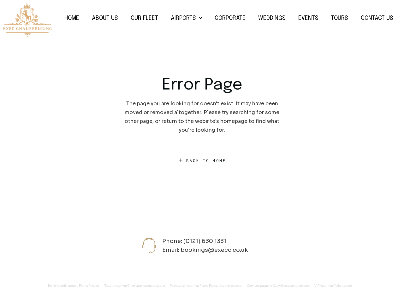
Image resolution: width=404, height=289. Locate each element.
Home (71, 18)
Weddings (272, 18)
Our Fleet (144, 18)
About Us (105, 18)
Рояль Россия (89, 286)
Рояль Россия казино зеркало (220, 286)
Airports (186, 18)
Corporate (230, 18)
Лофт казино (343, 286)
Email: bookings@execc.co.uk (205, 249)
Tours (339, 18)
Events (308, 18)
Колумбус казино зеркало (291, 286)
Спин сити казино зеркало (146, 286)
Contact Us (377, 18)
